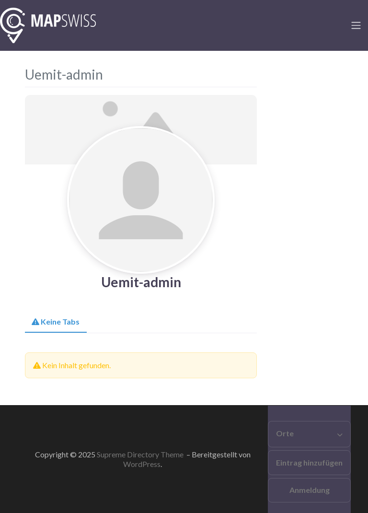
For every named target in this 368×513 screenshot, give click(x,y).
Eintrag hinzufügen (309, 462)
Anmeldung (309, 489)
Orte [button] (285, 433)
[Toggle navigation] (356, 25)
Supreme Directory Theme (141, 454)
